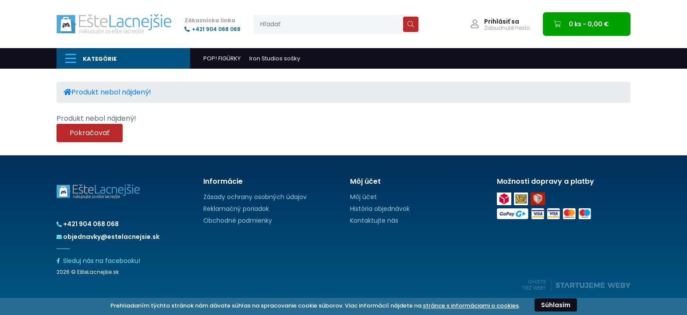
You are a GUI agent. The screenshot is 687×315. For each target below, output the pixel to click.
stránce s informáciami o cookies (471, 305)
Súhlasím (555, 305)
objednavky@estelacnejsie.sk (108, 236)
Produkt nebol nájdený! (111, 92)
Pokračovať (90, 133)
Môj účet (363, 196)
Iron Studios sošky (274, 58)
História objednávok (380, 208)
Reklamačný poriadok (236, 208)
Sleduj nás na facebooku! (98, 260)
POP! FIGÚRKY (222, 58)
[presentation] (337, 24)
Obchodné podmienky (237, 220)
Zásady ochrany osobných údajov (255, 196)
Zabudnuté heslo (507, 28)
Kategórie (91, 58)
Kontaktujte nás (374, 220)
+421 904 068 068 (212, 29)
